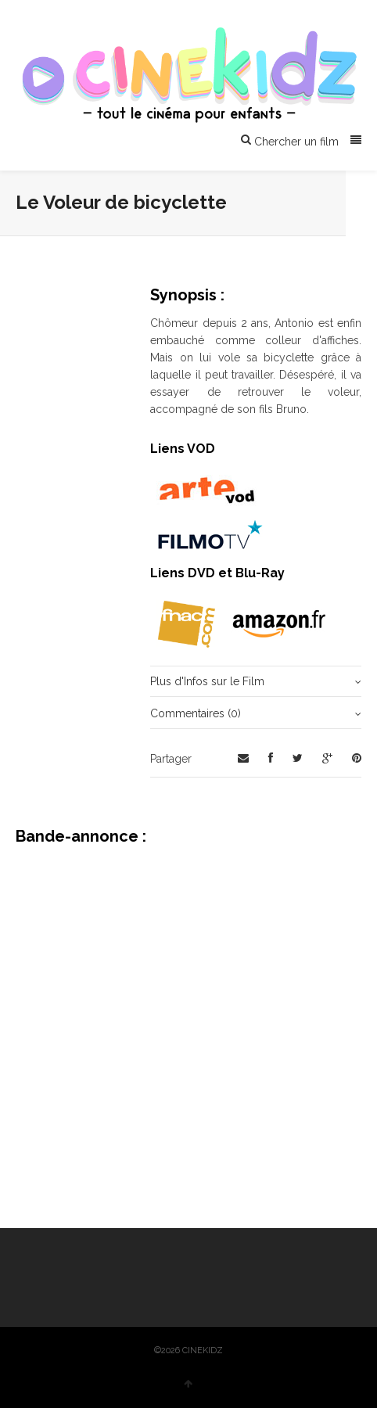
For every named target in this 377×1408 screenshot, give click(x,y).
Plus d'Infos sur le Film (207, 681)
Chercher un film (290, 141)
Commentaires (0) (195, 713)
